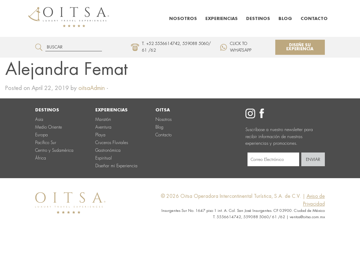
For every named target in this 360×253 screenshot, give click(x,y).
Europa (41, 135)
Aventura (103, 127)
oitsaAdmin (91, 88)
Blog (285, 19)
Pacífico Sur (45, 143)
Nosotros (183, 19)
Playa (100, 135)
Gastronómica (108, 150)
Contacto (314, 19)
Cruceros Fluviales (111, 143)
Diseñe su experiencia (300, 47)
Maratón (103, 119)
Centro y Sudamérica (54, 150)
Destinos (258, 19)
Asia (39, 119)
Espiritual (103, 158)
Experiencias (221, 19)
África (40, 158)
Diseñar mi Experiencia (116, 166)
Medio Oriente (48, 127)
